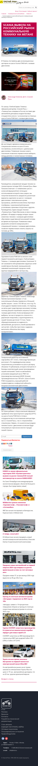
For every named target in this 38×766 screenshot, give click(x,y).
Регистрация (22, 11)
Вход (16, 11)
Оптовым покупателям (9, 729)
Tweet (10, 446)
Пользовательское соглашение (12, 732)
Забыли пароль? (32, 11)
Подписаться (27, 436)
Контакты (4, 716)
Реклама (4, 712)
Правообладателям (8, 734)
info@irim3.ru (9, 750)
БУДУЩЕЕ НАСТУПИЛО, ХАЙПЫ (12, 727)
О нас (3, 709)
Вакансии (4, 714)
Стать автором (6, 724)
